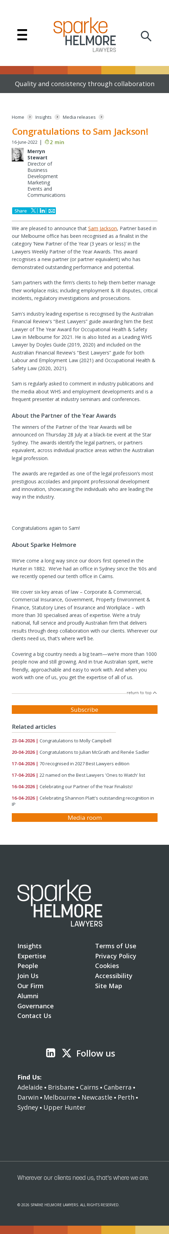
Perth (126, 1097)
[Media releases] (79, 117)
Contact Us (34, 1015)
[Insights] (43, 117)
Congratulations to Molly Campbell (75, 740)
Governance (35, 1006)
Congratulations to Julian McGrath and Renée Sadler (94, 752)
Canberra (118, 1087)
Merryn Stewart (37, 154)
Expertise (31, 956)
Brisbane (61, 1087)
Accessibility (114, 976)
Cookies (107, 965)
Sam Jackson (102, 228)
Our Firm (30, 986)
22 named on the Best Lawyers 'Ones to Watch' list (92, 775)
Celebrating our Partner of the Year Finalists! (86, 786)
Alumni (28, 996)
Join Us (28, 976)
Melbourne (60, 1097)
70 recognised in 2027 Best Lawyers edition (84, 763)
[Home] (18, 117)
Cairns (89, 1087)
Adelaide (30, 1087)
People (27, 965)
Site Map (108, 986)
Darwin (28, 1097)
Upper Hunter (64, 1107)
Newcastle (97, 1097)
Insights (29, 946)
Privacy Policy (115, 956)
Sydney (27, 1107)
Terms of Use (115, 946)
